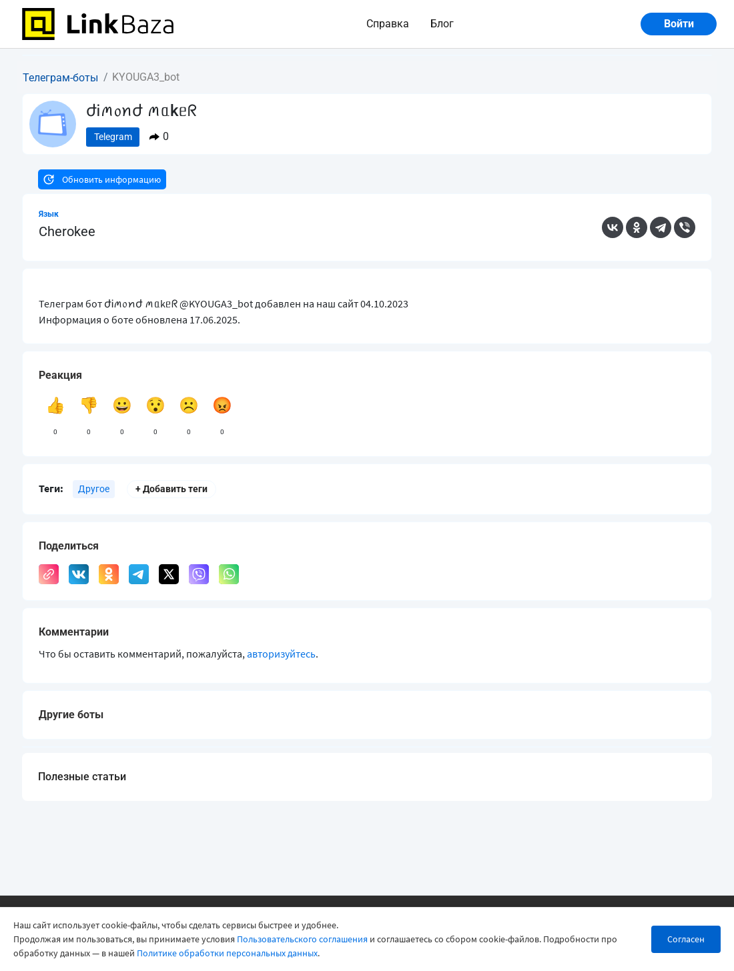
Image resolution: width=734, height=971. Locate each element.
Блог (442, 23)
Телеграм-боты (60, 77)
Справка (387, 23)
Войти (679, 23)
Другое (93, 488)
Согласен (686, 939)
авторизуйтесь (281, 653)
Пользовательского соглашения (302, 939)
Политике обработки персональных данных (227, 953)
